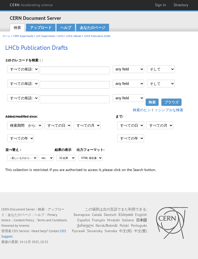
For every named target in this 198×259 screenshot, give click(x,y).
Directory (181, 5)
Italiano (128, 220)
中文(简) (125, 231)
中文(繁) (140, 231)
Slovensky (94, 231)
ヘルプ (65, 27)
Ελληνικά (126, 214)
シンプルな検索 (170, 110)
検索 (17, 27)
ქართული (85, 225)
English (141, 214)
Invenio (24, 225)
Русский (78, 231)
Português (139, 225)
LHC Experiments (45, 36)
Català (97, 214)
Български (82, 214)
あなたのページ (92, 27)
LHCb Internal (73, 36)
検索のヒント (143, 110)
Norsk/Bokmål (107, 225)
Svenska (110, 231)
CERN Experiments (23, 36)
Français (98, 220)
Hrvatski (113, 220)
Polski (124, 225)
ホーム (6, 36)
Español (83, 220)
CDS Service (20, 231)
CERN (31, 5)
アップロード (41, 27)
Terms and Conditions (52, 220)
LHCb (60, 36)
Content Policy (24, 220)
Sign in (160, 5)
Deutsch (110, 214)
